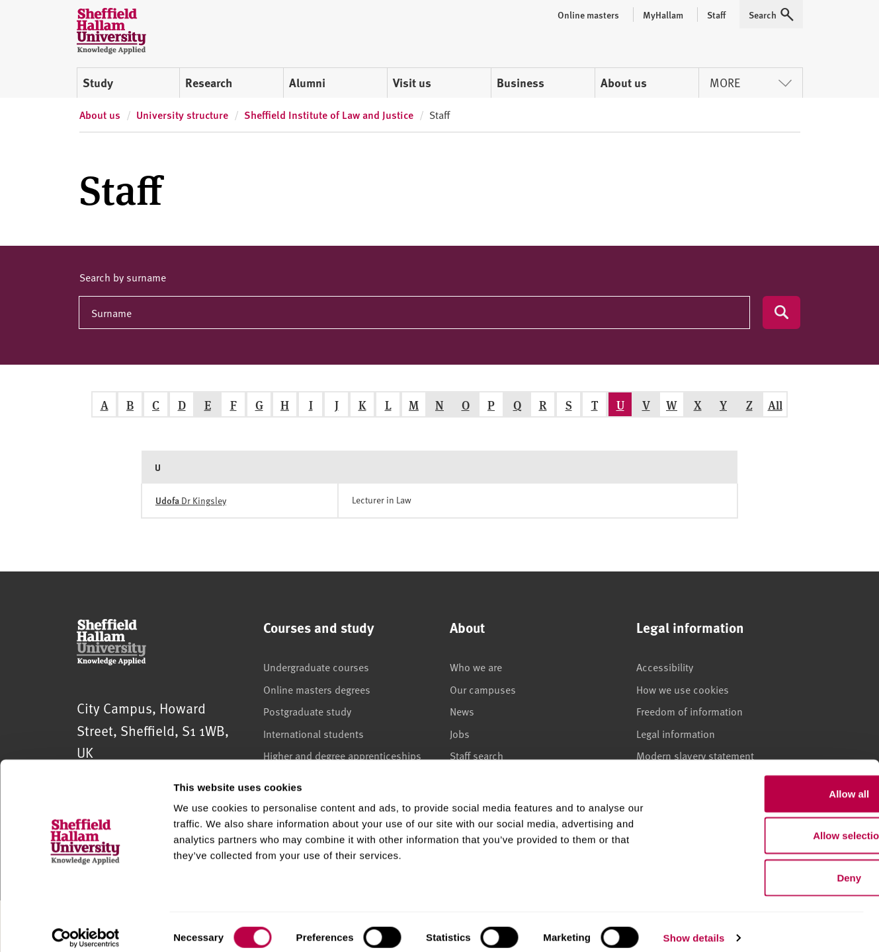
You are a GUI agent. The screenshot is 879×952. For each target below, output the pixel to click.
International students (313, 733)
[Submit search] (781, 312)
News (462, 711)
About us (624, 82)
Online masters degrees (316, 689)
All (775, 404)
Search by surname (122, 277)
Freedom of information (689, 711)
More (751, 82)
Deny (769, 865)
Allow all (769, 781)
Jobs (460, 733)
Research (208, 82)
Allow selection (768, 824)
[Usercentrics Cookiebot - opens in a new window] (86, 926)
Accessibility (664, 666)
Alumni (307, 82)
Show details (694, 926)
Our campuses (483, 689)
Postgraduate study (307, 711)
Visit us (412, 82)
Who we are (476, 666)
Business (520, 82)
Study (98, 82)
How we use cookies (682, 689)
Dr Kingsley (190, 500)
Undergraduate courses (316, 666)
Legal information (675, 733)
